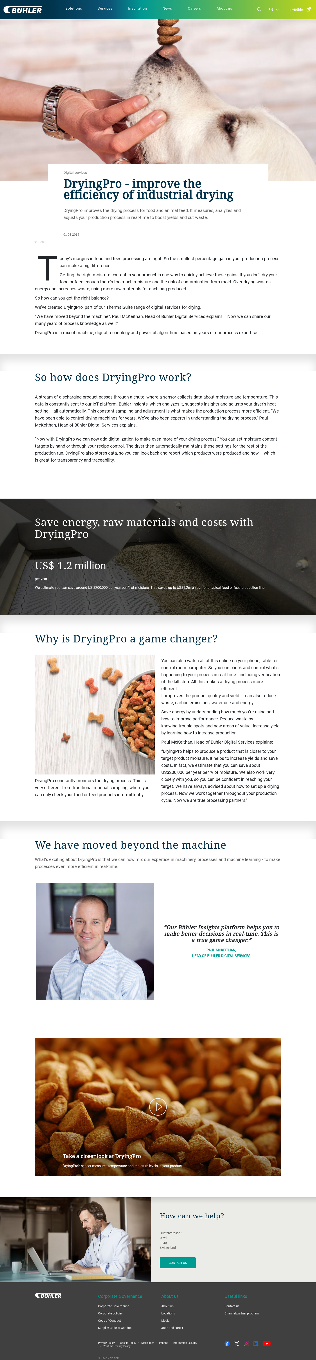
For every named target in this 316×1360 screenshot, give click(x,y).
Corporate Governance (113, 1306)
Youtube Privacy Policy (117, 1346)
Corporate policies (110, 1313)
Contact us (231, 1306)
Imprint (163, 1342)
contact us (178, 1263)
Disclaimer (147, 1342)
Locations (168, 1313)
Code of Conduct (109, 1320)
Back (40, 241)
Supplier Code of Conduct (115, 1328)
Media (165, 1320)
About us (167, 1306)
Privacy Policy (106, 1342)
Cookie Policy (128, 1342)
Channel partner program (241, 1313)
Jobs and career (172, 1328)
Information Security (185, 1342)
